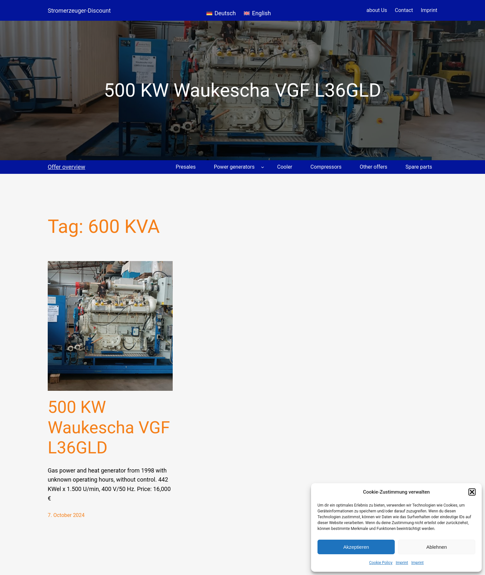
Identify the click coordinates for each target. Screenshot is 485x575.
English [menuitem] (261, 13)
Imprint (402, 562)
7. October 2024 (66, 515)
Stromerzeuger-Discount (79, 10)
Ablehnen (436, 547)
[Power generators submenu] (262, 167)
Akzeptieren (356, 547)
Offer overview (66, 166)
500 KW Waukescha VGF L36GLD (109, 427)
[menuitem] (221, 10)
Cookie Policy (380, 562)
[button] (472, 492)
